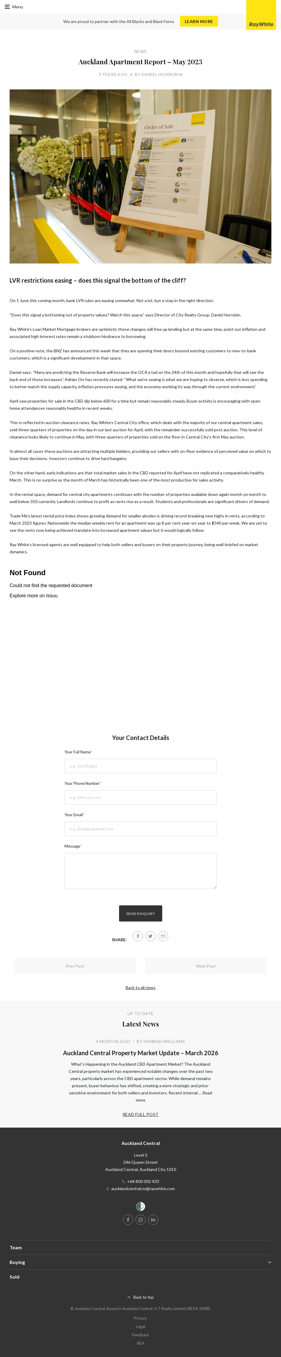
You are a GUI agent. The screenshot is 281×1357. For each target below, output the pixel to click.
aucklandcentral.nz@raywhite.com (143, 1188)
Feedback (140, 1334)
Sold (14, 1277)
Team (16, 1247)
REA (140, 1343)
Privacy (140, 1318)
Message (72, 846)
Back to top (143, 1297)
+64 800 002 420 (143, 1181)
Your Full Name (77, 752)
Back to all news (141, 987)
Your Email (73, 814)
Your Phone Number (82, 783)
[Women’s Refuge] (140, 1207)
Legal (140, 1326)
